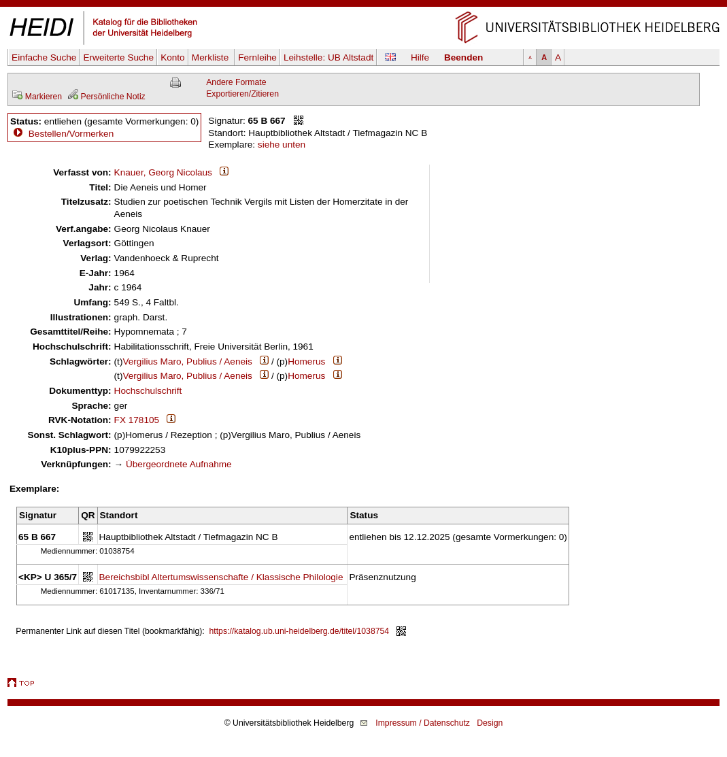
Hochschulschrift (148, 391)
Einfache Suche (44, 57)
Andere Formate (236, 82)
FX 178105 (137, 420)
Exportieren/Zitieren (242, 94)
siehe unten (281, 144)
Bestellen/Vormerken (71, 134)
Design (490, 723)
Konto (172, 57)
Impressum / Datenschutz (422, 723)
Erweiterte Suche (118, 57)
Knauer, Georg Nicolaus (163, 172)
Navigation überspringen (363, 5)
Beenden (463, 57)
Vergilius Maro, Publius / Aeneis (187, 361)
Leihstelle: (328, 57)
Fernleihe (257, 57)
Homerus (306, 361)
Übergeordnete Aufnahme (179, 464)
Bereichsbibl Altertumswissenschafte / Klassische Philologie (221, 577)
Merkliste (211, 57)
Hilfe (420, 57)
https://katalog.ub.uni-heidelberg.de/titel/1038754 (299, 631)
